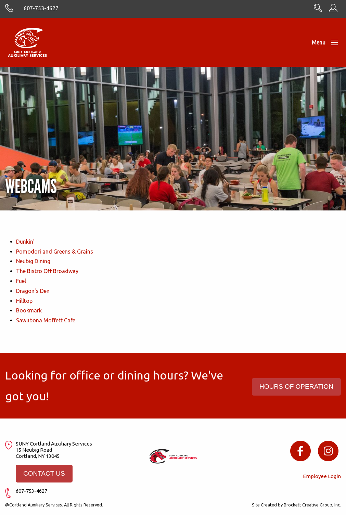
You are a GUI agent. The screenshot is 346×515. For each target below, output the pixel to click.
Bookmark (29, 310)
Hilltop (24, 301)
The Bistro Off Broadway (47, 271)
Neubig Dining (33, 261)
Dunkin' (25, 242)
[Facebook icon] (300, 450)
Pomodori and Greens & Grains (54, 251)
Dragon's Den (33, 291)
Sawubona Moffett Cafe (45, 320)
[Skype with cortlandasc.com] (9, 10)
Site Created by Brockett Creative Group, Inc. (296, 504)
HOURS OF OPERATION (296, 386)
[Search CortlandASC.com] (318, 10)
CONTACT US (44, 473)
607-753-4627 (41, 8)
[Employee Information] (333, 10)
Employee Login (322, 476)
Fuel (21, 281)
